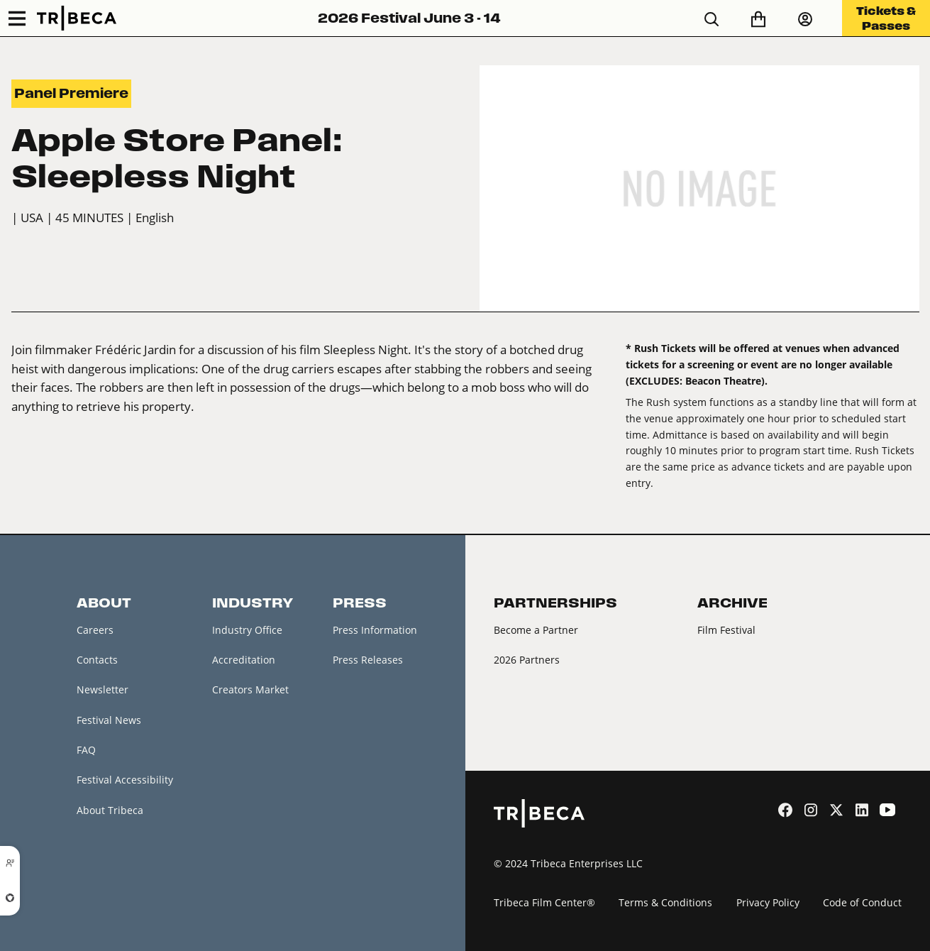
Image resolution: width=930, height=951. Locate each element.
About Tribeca (110, 810)
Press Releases (368, 659)
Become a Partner (536, 630)
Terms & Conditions (665, 902)
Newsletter (102, 690)
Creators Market (250, 690)
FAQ (86, 750)
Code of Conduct (862, 902)
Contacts (97, 659)
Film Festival (726, 630)
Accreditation (243, 659)
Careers (95, 630)
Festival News (109, 720)
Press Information (375, 630)
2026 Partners (527, 659)
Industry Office (247, 630)
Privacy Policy (767, 902)
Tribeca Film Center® (544, 902)
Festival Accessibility (125, 780)
